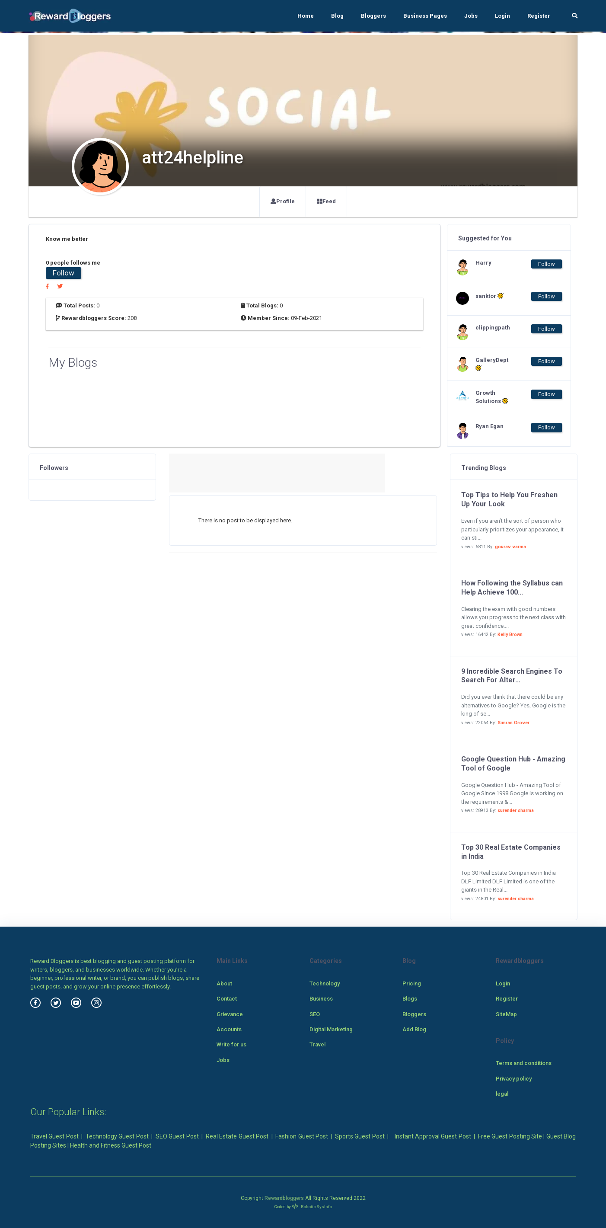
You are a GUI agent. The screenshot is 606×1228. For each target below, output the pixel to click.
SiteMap (506, 1014)
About (224, 983)
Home (305, 16)
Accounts (229, 1029)
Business (321, 998)
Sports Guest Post (360, 1136)
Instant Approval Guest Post (433, 1136)
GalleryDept (491, 364)
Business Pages (425, 16)
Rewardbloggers (284, 1198)
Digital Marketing (331, 1029)
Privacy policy (514, 1078)
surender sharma (516, 810)
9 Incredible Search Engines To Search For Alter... (511, 675)
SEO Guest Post (177, 1136)
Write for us (231, 1044)
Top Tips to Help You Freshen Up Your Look (509, 499)
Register (538, 16)
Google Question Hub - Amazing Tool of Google (513, 763)
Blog (337, 16)
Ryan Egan (489, 426)
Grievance (230, 1014)
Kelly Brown (510, 634)
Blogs (409, 998)
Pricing (411, 983)
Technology (324, 983)
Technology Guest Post (117, 1136)
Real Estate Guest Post (237, 1136)
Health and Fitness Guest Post (110, 1145)
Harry (483, 262)
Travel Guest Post (54, 1136)
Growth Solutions (491, 397)
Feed (326, 201)
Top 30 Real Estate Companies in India (511, 851)
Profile (283, 201)
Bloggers (373, 16)
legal (502, 1093)
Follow (63, 273)
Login (502, 16)
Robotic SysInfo (312, 1206)
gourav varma (510, 547)
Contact (227, 998)
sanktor (489, 295)
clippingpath (492, 327)
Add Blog (414, 1029)
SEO (314, 1014)
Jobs (471, 16)
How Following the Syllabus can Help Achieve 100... (512, 587)
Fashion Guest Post (301, 1136)
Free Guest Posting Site (510, 1136)
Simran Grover (513, 723)
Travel (317, 1044)
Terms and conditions (524, 1063)
